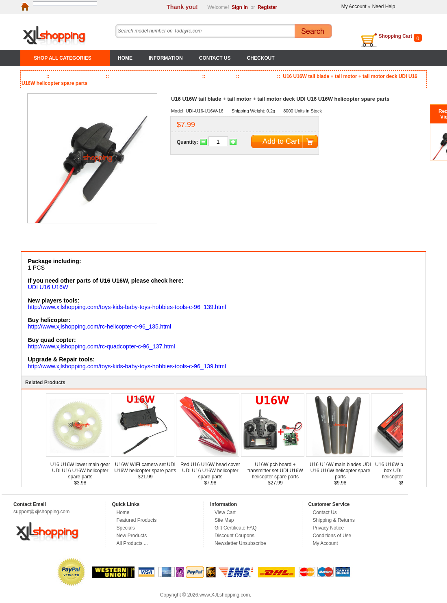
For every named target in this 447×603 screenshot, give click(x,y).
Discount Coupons (234, 535)
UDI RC (220, 76)
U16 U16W (258, 76)
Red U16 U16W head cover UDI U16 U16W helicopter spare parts (210, 471)
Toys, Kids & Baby (77, 76)
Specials (126, 528)
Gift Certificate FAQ (235, 528)
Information (166, 58)
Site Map (224, 520)
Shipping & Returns (334, 520)
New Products (132, 535)
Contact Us (215, 58)
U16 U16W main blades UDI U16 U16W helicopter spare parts (340, 471)
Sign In (240, 7)
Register (267, 7)
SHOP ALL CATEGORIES (62, 58)
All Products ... (132, 543)
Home (125, 58)
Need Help (383, 6)
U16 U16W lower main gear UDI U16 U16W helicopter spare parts (80, 471)
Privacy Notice (328, 528)
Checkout (261, 58)
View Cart (225, 512)
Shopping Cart (395, 36)
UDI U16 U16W (48, 287)
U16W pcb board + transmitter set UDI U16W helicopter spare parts (275, 471)
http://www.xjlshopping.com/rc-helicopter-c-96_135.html (99, 326)
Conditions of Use (332, 535)
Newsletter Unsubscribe (240, 543)
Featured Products (137, 520)
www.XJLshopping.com (225, 595)
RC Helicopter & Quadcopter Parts (155, 76)
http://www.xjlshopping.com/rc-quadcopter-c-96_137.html (101, 346)
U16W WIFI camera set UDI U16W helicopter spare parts (145, 467)
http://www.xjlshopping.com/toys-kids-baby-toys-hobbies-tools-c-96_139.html (127, 307)
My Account (354, 6)
